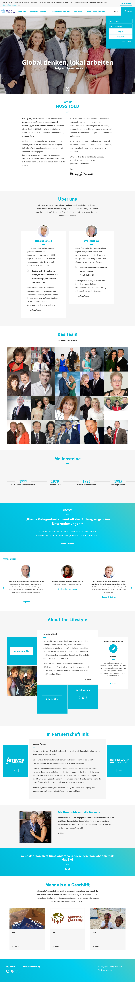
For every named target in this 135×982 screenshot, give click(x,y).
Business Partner (67, 340)
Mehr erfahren (34, 310)
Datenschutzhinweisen (10, 5)
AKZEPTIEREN (126, 4)
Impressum (11, 966)
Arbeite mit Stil (21, 650)
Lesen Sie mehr (67, 543)
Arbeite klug (52, 699)
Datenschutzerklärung (31, 966)
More (15, 946)
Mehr (88, 679)
